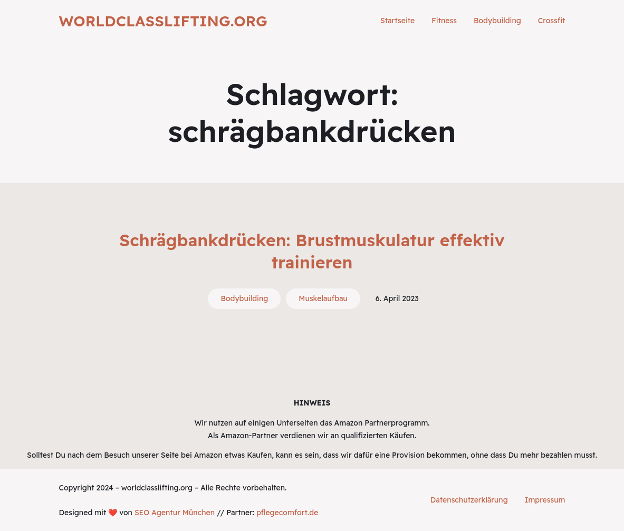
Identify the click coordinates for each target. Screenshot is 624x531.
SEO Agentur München (175, 512)
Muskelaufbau (323, 298)
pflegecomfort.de (287, 512)
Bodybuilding (244, 298)
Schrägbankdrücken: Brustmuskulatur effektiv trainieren (312, 251)
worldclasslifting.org (163, 21)
